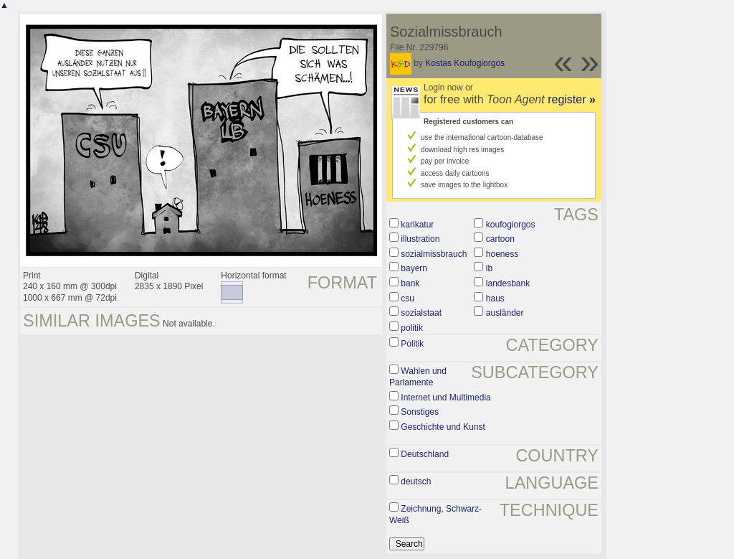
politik (412, 328)
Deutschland (425, 454)
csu (407, 298)
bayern (414, 268)
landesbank (508, 283)
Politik (412, 344)
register (572, 99)
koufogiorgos (510, 225)
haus (495, 298)
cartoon (500, 239)
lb (489, 268)
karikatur (417, 225)
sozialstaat (421, 313)
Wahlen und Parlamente (418, 376)
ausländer (505, 313)
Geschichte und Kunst (443, 427)
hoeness (502, 254)
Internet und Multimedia (445, 398)
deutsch (416, 481)
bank (410, 283)
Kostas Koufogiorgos (465, 63)
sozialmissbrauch (434, 254)
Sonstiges (420, 412)
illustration (420, 239)
